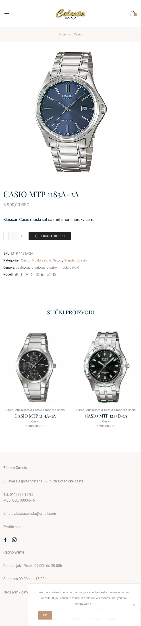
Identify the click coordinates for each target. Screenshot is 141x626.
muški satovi (69, 268)
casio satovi (49, 268)
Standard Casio (75, 260)
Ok (45, 615)
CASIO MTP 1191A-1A (35, 416)
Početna (64, 34)
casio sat (32, 268)
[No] (134, 605)
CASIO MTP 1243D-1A (106, 416)
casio (20, 268)
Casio (78, 34)
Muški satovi (41, 260)
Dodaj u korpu (52, 236)
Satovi (57, 260)
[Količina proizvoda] (14, 236)
